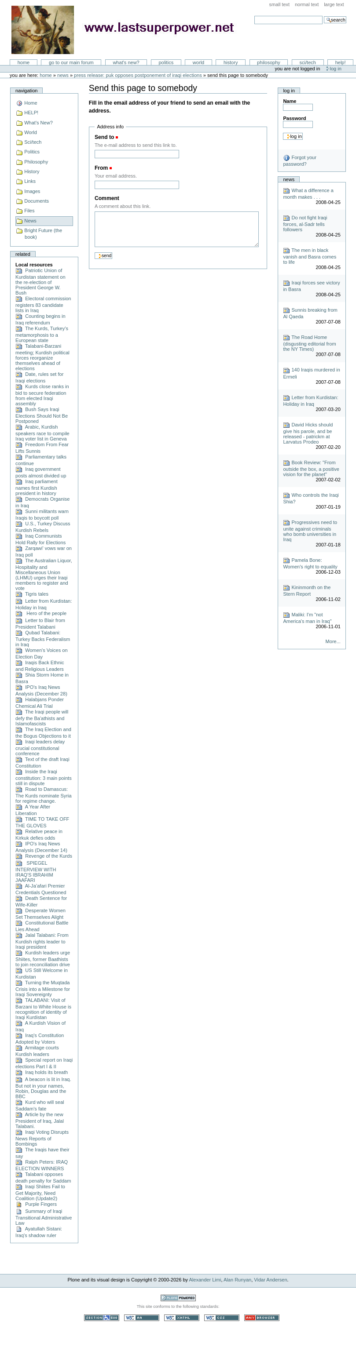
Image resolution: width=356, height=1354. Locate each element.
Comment (107, 198)
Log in (335, 68)
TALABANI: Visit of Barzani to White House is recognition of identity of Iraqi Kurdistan (43, 1008)
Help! (340, 62)
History (231, 62)
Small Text (279, 4)
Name (289, 101)
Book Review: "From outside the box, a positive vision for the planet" (311, 468)
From (101, 168)
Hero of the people (40, 613)
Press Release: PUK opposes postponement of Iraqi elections (138, 75)
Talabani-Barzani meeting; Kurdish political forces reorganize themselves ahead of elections (42, 357)
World (198, 62)
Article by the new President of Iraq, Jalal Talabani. (39, 1120)
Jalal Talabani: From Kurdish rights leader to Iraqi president (42, 941)
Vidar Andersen (270, 1279)
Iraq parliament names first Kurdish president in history (36, 487)
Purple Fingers (36, 1204)
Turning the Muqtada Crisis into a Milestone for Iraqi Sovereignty (42, 988)
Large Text (334, 4)
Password (294, 118)
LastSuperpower (127, 30)
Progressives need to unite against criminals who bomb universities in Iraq (310, 531)
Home (24, 62)
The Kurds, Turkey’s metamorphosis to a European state (41, 334)
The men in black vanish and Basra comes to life (309, 256)
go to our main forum (71, 62)
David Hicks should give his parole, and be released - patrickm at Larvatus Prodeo (308, 433)
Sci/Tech (308, 62)
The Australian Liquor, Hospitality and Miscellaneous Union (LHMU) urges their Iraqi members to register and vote (43, 574)
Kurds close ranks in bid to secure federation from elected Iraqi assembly (42, 395)
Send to (104, 137)
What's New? (126, 62)
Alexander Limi (205, 1279)
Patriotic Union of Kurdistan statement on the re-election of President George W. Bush (40, 281)
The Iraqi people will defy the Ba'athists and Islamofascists (41, 717)
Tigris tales (31, 594)
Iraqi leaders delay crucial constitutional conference (40, 747)
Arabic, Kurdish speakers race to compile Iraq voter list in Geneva (42, 432)
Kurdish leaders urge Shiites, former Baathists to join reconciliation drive (42, 958)
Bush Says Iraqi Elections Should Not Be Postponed (41, 415)
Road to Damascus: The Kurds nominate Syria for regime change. (43, 795)
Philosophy (268, 62)
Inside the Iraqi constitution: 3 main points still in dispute (43, 777)
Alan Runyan (237, 1279)
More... (333, 641)
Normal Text (307, 4)
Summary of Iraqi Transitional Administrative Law (43, 1217)
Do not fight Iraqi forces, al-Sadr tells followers (305, 223)
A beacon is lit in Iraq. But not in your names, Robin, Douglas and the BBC (43, 1088)
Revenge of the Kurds (43, 856)
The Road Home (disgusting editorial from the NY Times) (309, 343)
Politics (165, 62)
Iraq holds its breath (41, 1072)
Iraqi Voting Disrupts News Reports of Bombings (42, 1138)
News (63, 75)
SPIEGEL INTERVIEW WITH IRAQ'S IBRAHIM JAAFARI (35, 871)
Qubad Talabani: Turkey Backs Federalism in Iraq (42, 638)
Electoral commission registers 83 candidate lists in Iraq (43, 304)
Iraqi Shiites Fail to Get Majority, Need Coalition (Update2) (40, 1192)
